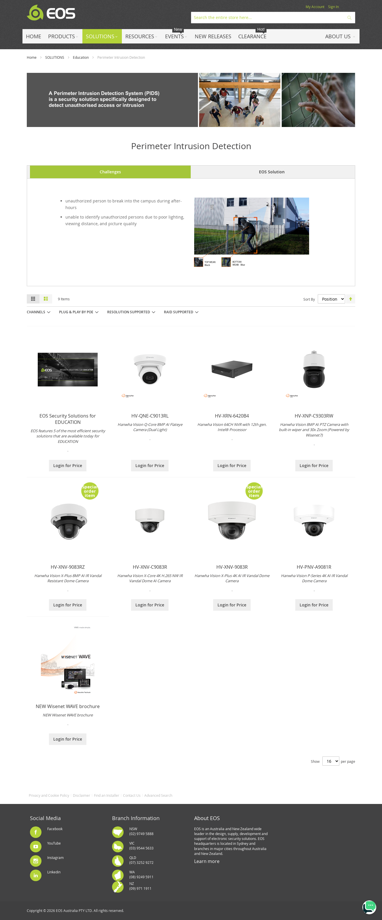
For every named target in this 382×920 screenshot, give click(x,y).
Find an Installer (106, 795)
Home (32, 57)
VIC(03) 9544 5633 (141, 845)
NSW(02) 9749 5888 (141, 831)
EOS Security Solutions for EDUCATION (67, 419)
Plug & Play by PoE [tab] (76, 312)
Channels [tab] (36, 312)
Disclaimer (81, 795)
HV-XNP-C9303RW (314, 416)
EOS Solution (272, 171)
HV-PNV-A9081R (314, 567)
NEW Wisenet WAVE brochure (68, 706)
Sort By (309, 299)
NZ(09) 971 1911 (140, 886)
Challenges (110, 171)
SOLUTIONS (54, 57)
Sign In (333, 6)
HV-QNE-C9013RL (150, 416)
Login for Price (67, 465)
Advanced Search (158, 795)
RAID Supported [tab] (178, 312)
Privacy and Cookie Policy (49, 795)
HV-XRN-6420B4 (232, 416)
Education (81, 57)
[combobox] (273, 17)
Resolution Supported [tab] (128, 312)
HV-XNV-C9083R (150, 567)
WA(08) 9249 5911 (141, 874)
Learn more (207, 861)
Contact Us (132, 795)
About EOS (207, 818)
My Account (315, 6)
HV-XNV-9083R (232, 567)
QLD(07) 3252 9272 (141, 860)
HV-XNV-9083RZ (68, 567)
